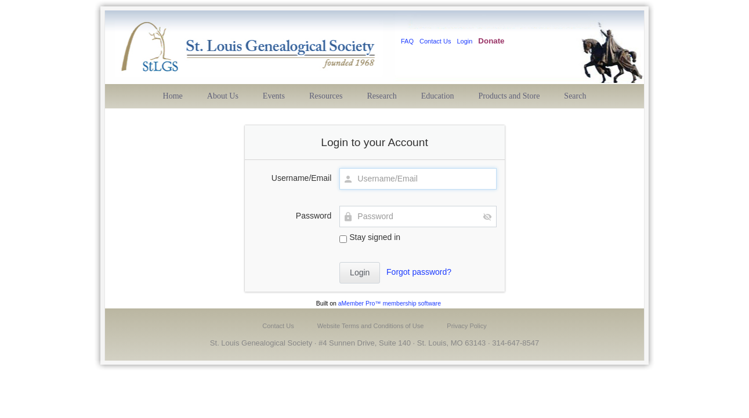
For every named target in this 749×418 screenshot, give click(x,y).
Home (173, 96)
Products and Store (509, 96)
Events (274, 96)
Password (313, 215)
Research (382, 96)
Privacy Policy (466, 325)
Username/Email (301, 178)
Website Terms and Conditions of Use (370, 325)
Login (464, 41)
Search (575, 96)
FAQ (407, 41)
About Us (222, 96)
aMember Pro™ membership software (389, 303)
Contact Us (435, 41)
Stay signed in (369, 237)
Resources (326, 96)
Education (437, 96)
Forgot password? (418, 272)
